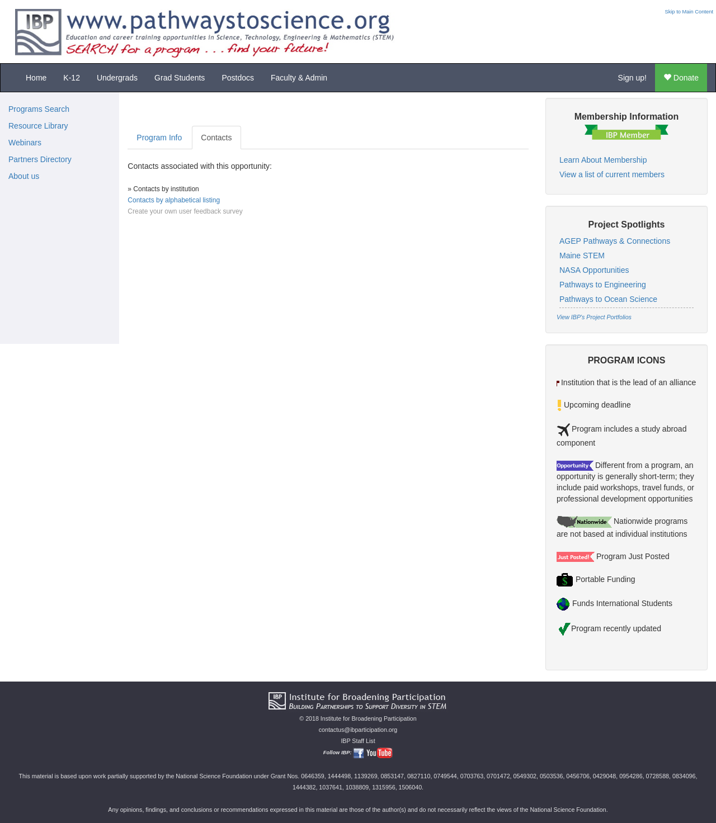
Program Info (159, 137)
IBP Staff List (358, 740)
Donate (681, 77)
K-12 (71, 77)
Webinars (24, 142)
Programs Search (38, 109)
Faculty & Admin (299, 77)
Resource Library (38, 125)
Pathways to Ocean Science (608, 299)
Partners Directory (40, 159)
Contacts (216, 137)
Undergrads (117, 77)
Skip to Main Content (689, 12)
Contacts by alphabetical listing (174, 200)
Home (36, 77)
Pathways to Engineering (602, 284)
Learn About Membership (603, 159)
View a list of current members (612, 174)
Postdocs (238, 77)
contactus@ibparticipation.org (358, 729)
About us (23, 176)
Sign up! (632, 77)
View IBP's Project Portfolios (594, 317)
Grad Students (179, 77)
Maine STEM (582, 255)
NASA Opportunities (594, 270)
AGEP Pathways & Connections (614, 241)
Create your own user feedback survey (185, 211)
